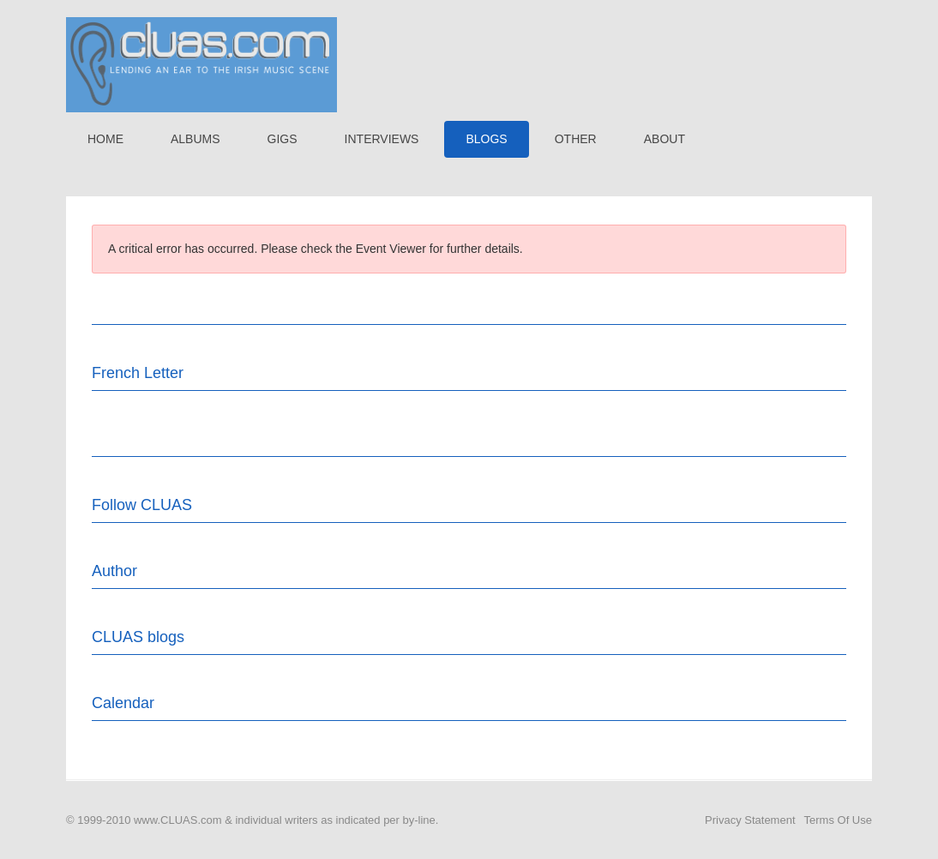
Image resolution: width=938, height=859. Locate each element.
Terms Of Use (838, 820)
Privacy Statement (750, 820)
